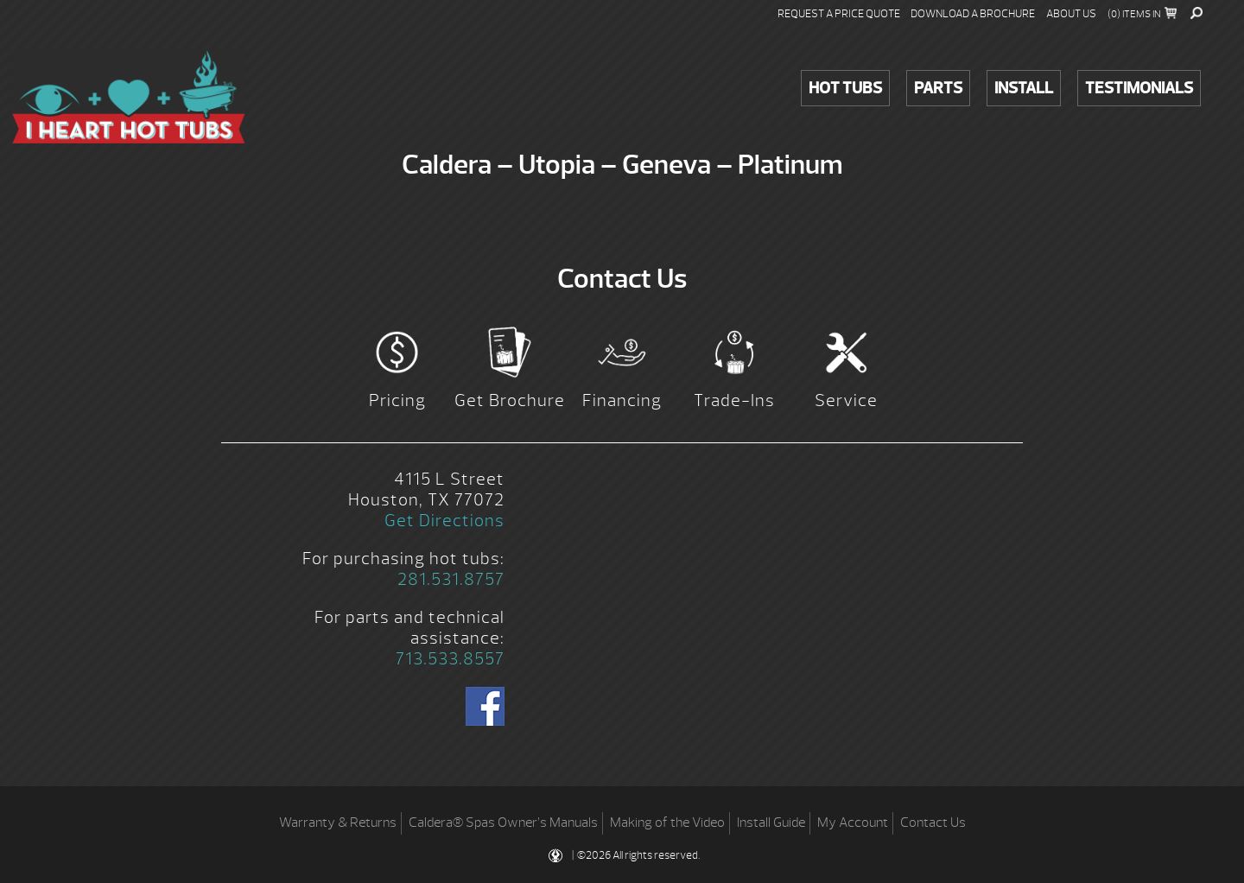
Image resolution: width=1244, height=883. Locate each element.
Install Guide (771, 822)
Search (1196, 13)
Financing (622, 400)
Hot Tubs (845, 88)
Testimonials (1139, 88)
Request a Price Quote (839, 14)
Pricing (397, 400)
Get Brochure (509, 400)
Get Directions (444, 520)
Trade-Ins (734, 400)
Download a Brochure (973, 14)
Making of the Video (667, 822)
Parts (938, 88)
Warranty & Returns (338, 822)
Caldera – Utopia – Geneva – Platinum (128, 96)
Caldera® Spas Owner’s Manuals (503, 822)
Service (846, 400)
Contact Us (933, 822)
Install (1023, 88)
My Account (852, 822)
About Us (1071, 14)
